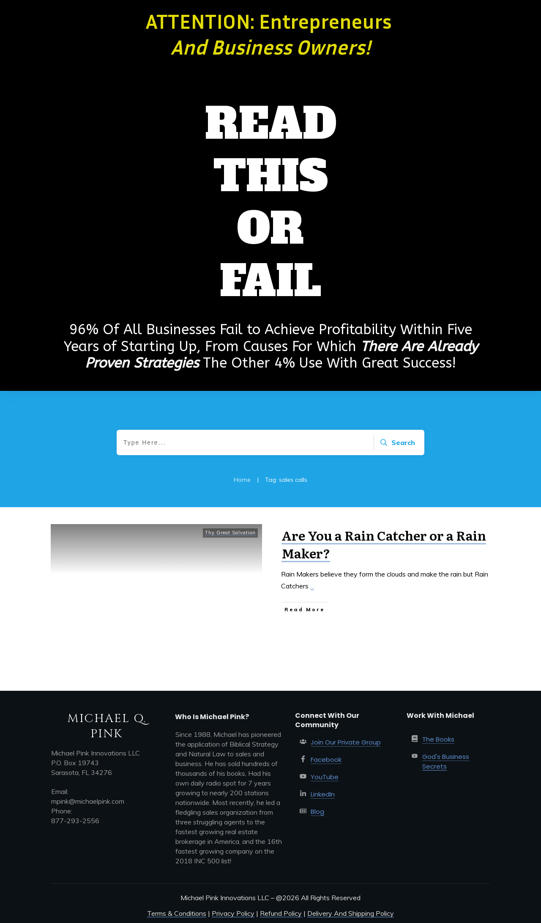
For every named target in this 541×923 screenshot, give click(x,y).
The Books (438, 739)
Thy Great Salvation (230, 533)
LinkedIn (323, 794)
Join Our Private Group (346, 742)
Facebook (326, 759)
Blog (317, 811)
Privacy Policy (233, 913)
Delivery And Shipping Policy (350, 913)
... (312, 586)
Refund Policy (281, 913)
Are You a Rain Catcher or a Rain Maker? (383, 544)
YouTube (325, 776)
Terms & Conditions (176, 913)
